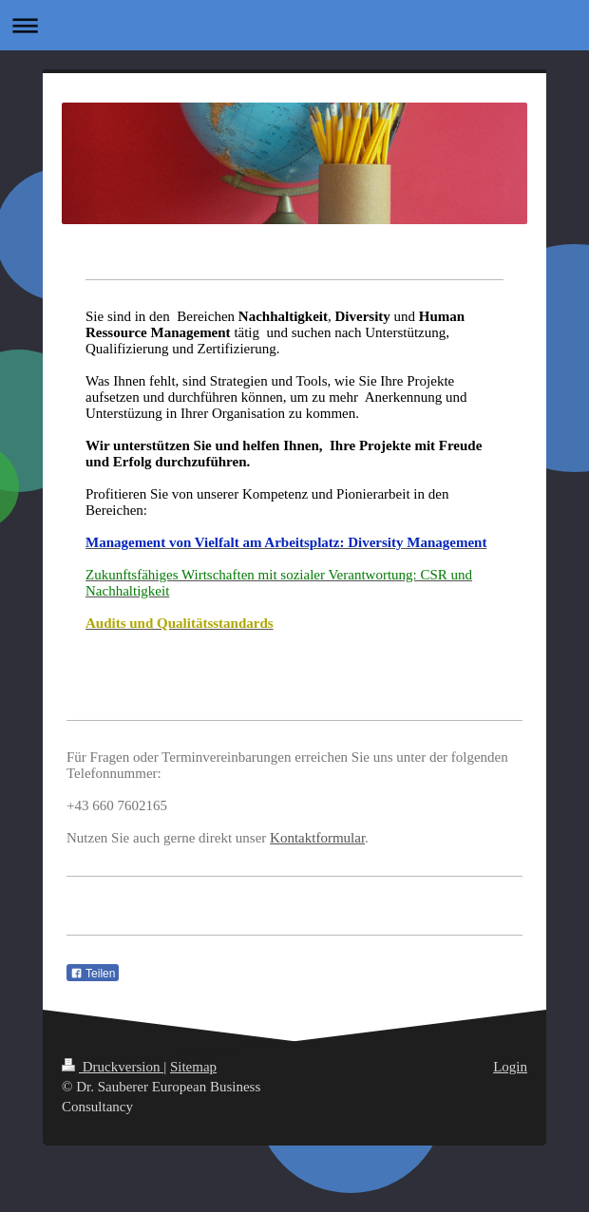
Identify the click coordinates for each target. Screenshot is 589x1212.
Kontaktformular (317, 837)
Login (510, 1066)
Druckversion (112, 1066)
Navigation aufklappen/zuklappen (294, 25)
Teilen (92, 973)
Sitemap (193, 1066)
